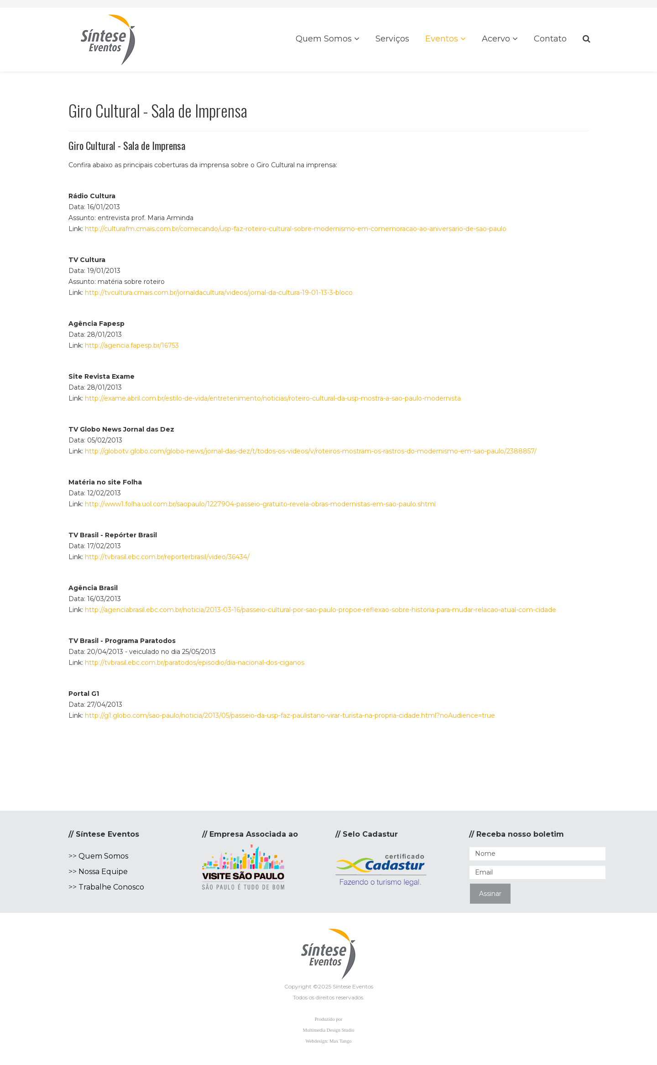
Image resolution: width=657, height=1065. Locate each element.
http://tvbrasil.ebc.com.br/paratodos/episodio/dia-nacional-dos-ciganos (194, 663)
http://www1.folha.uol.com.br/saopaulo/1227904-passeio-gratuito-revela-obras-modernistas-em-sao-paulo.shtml (260, 504)
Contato (550, 39)
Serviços (392, 39)
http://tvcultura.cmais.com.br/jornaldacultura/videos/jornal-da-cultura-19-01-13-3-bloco (219, 292)
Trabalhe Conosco (111, 887)
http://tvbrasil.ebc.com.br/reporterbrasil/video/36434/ (167, 557)
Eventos (441, 39)
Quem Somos (324, 39)
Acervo (496, 39)
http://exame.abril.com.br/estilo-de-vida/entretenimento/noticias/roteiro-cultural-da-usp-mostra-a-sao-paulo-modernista (273, 398)
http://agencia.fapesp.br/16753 (132, 345)
